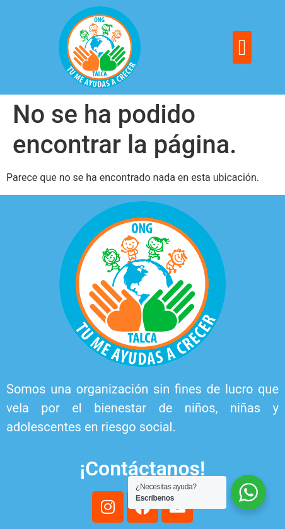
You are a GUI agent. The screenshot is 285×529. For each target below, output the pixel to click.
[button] (242, 47)
